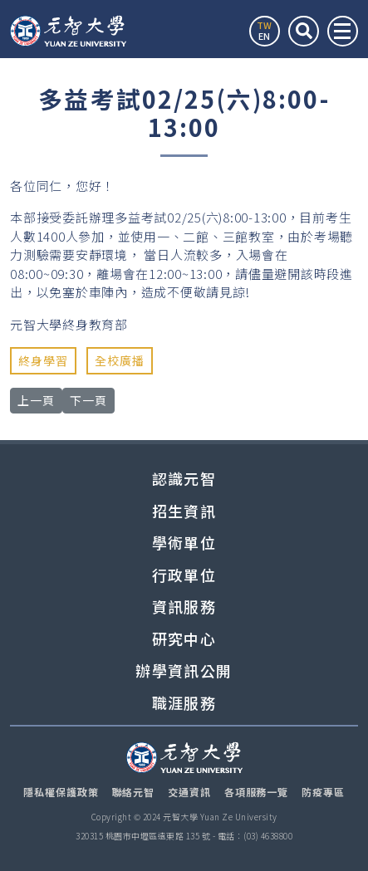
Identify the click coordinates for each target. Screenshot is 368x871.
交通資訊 (189, 792)
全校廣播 (120, 360)
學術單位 (184, 542)
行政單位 (184, 575)
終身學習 (43, 360)
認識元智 (184, 478)
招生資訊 (184, 511)
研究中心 (184, 638)
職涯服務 (184, 702)
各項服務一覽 (256, 792)
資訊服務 (184, 606)
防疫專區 (323, 792)
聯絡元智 (133, 792)
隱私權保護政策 (60, 792)
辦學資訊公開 (183, 670)
